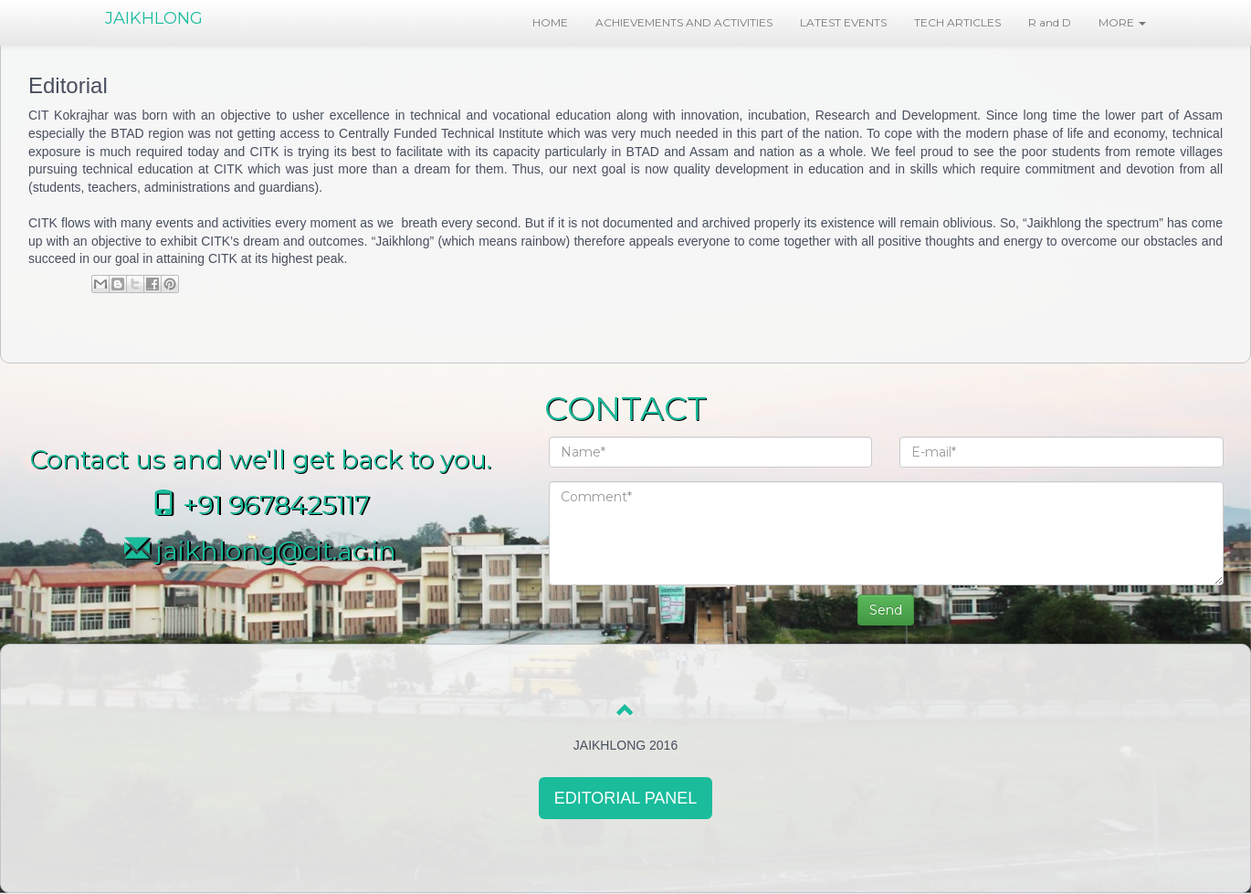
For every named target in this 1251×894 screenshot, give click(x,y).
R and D (1049, 22)
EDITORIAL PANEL (626, 798)
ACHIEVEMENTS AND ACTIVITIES (684, 22)
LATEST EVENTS (843, 22)
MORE (1122, 22)
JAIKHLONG (154, 18)
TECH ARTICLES (957, 22)
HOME (550, 22)
